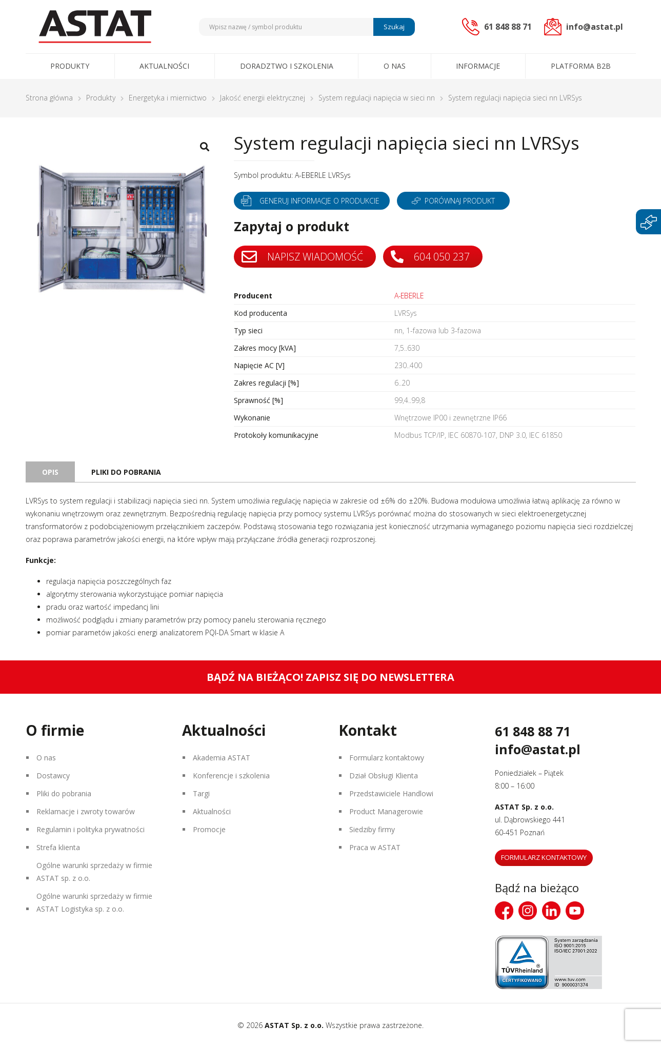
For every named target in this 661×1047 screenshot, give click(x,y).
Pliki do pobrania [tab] (126, 472)
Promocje (209, 829)
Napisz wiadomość (303, 257)
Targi (201, 793)
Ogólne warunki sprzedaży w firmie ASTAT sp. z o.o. (94, 871)
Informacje (478, 66)
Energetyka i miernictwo (168, 98)
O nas (395, 66)
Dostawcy (53, 775)
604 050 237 (430, 257)
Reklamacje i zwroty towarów (85, 811)
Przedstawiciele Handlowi (391, 793)
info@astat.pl (537, 749)
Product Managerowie (386, 811)
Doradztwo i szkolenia (286, 66)
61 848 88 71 (532, 731)
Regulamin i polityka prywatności (90, 829)
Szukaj (394, 26)
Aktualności (164, 66)
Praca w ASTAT (374, 847)
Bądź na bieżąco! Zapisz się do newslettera (330, 677)
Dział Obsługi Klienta (383, 775)
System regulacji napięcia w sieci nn (376, 98)
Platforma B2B (581, 66)
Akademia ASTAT (221, 757)
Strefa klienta (58, 847)
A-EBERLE (410, 295)
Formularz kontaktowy (386, 757)
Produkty (69, 66)
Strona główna (49, 98)
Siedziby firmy (372, 829)
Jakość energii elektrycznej (262, 98)
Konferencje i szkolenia (231, 775)
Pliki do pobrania (63, 793)
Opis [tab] (50, 472)
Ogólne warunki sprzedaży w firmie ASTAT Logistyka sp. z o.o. (94, 902)
